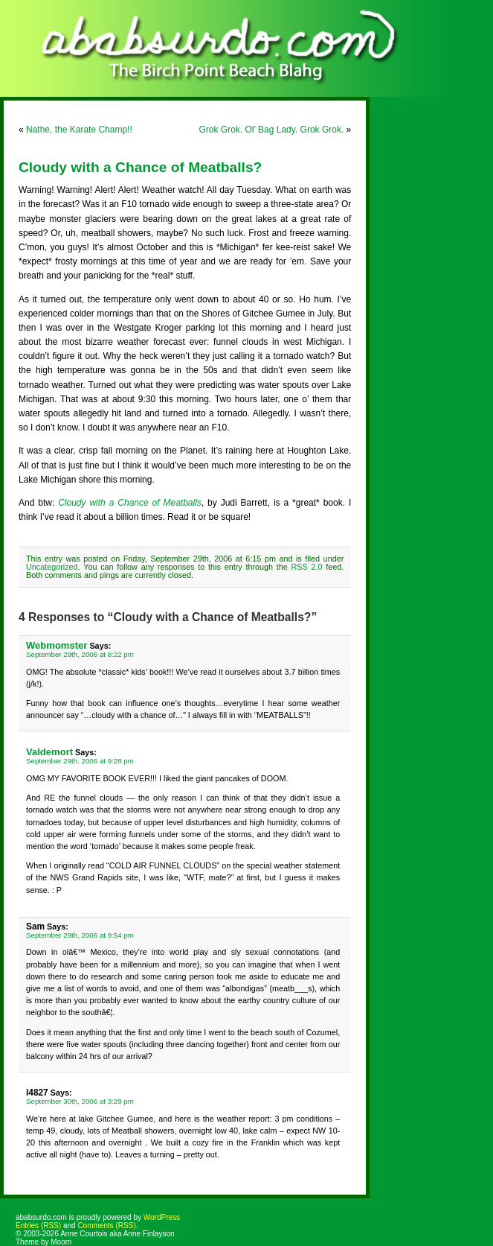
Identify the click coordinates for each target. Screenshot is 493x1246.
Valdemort (49, 751)
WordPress (162, 1217)
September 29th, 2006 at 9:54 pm (80, 935)
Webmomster (56, 645)
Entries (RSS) (38, 1225)
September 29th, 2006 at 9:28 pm (80, 761)
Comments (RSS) (106, 1225)
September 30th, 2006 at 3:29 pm (80, 1101)
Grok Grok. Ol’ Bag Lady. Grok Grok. (271, 129)
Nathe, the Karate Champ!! (79, 129)
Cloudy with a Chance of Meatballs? (140, 167)
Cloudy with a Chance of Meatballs (130, 503)
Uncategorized (52, 566)
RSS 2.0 (307, 566)
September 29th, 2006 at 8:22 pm (80, 654)
